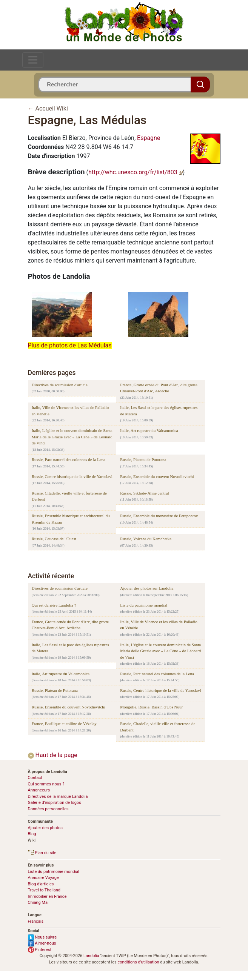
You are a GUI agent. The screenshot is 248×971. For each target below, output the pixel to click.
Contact (35, 777)
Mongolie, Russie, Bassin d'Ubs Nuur (151, 707)
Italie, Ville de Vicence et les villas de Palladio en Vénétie (70, 410)
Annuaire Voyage (43, 877)
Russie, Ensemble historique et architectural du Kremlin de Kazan (71, 518)
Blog (32, 833)
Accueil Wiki (51, 108)
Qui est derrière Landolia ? (54, 605)
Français (36, 921)
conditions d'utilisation (138, 962)
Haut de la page (52, 755)
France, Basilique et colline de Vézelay (64, 723)
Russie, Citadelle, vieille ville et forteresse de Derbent (69, 496)
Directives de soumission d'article (60, 385)
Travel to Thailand (44, 890)
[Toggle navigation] (32, 60)
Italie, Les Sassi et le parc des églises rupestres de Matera (158, 410)
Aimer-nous (42, 943)
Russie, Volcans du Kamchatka (145, 538)
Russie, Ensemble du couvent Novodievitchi (157, 476)
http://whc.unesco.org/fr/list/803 (135, 172)
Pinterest (40, 949)
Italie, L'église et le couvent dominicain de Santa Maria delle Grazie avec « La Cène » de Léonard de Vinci (72, 436)
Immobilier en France (47, 896)
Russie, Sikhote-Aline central (144, 493)
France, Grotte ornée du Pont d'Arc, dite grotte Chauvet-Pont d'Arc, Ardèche (158, 388)
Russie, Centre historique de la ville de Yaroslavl (72, 476)
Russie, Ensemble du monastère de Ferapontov (159, 515)
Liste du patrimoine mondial (143, 605)
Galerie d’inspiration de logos (54, 802)
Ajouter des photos (45, 827)
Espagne (148, 137)
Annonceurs (39, 790)
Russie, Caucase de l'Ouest (54, 538)
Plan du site (42, 852)
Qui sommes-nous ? (46, 784)
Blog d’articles (41, 884)
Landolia (91, 955)
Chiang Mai (38, 902)
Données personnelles (48, 809)
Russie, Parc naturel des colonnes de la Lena (69, 459)
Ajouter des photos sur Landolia (146, 588)
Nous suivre (42, 937)
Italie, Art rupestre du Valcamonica (149, 430)
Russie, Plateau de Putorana (143, 459)
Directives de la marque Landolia (58, 796)
